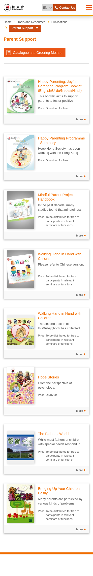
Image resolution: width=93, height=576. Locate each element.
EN (48, 6)
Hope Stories (48, 377)
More (79, 119)
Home (8, 22)
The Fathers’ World (53, 434)
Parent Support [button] (22, 28)
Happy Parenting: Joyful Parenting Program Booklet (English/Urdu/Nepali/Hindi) (60, 86)
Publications (59, 22)
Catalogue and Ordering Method (34, 52)
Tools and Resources (31, 22)
